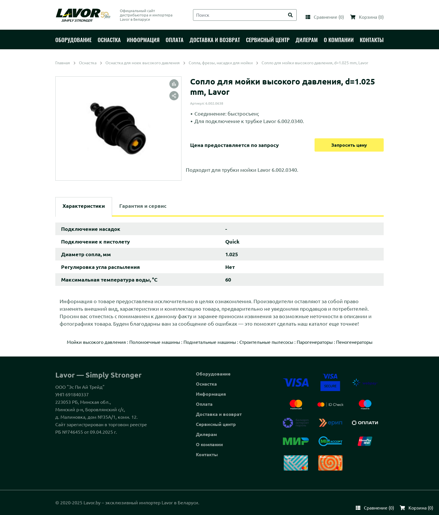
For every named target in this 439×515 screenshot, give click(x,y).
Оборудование (213, 373)
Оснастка (206, 383)
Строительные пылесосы (266, 342)
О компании (209, 444)
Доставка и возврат (219, 414)
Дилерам (206, 434)
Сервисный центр (216, 424)
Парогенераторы (315, 342)
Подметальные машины (209, 342)
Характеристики (84, 206)
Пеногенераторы (354, 342)
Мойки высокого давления (96, 342)
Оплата (204, 404)
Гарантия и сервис (142, 206)
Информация (211, 394)
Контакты (207, 454)
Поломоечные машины (154, 342)
